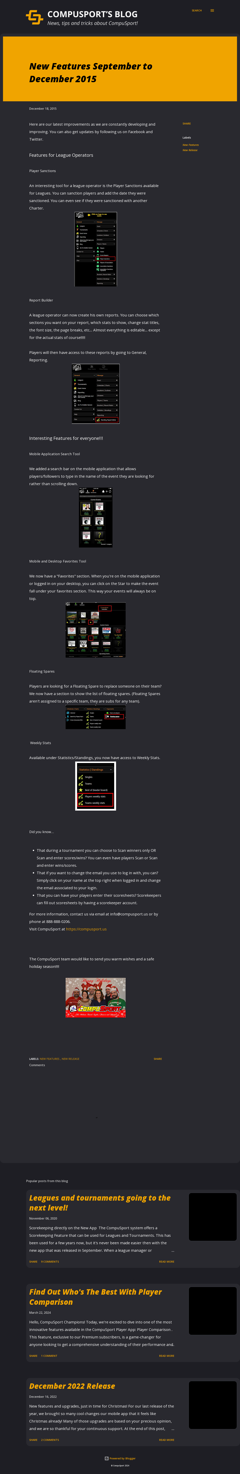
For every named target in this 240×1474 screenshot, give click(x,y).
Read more (166, 1261)
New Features (191, 145)
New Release (190, 150)
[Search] (197, 10)
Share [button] (187, 123)
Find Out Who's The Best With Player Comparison (95, 1297)
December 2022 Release (72, 1386)
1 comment (49, 1356)
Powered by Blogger (120, 1458)
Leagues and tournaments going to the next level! (100, 1203)
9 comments (50, 1261)
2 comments (50, 1440)
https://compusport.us (86, 929)
